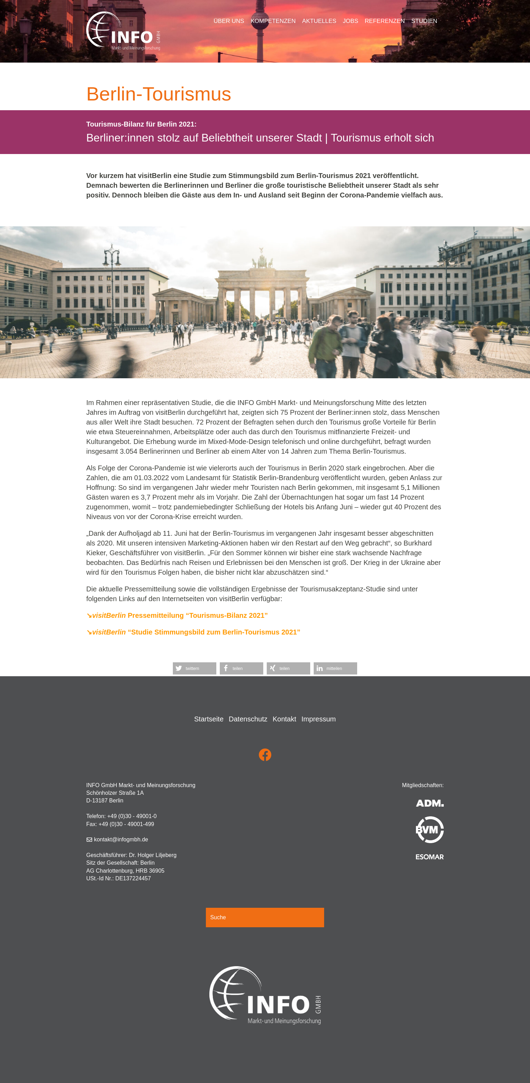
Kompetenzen (273, 21)
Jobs (350, 21)
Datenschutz (248, 719)
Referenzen (385, 21)
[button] (194, 668)
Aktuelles (319, 21)
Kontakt (284, 719)
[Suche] (265, 917)
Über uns (229, 21)
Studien (424, 21)
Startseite (208, 719)
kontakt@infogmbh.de (121, 839)
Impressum (319, 719)
